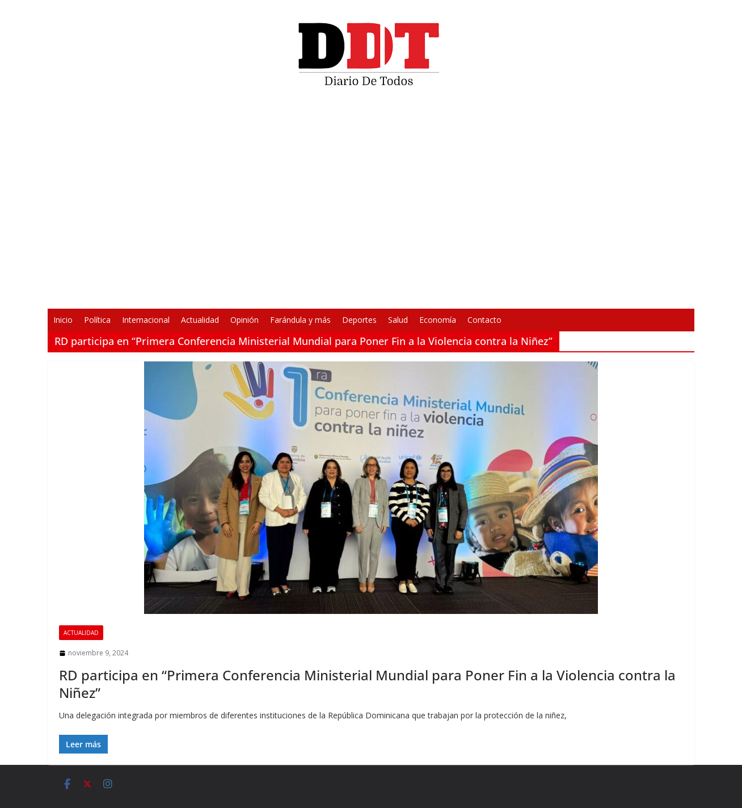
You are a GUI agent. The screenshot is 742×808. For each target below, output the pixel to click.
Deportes (359, 319)
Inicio (63, 319)
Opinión (244, 319)
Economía (437, 319)
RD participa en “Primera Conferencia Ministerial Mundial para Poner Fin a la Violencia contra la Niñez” (367, 684)
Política (97, 319)
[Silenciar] (519, 292)
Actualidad (200, 319)
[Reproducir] (204, 292)
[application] (371, 202)
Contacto (484, 319)
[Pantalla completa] (537, 292)
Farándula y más (300, 319)
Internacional (146, 319)
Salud (398, 319)
